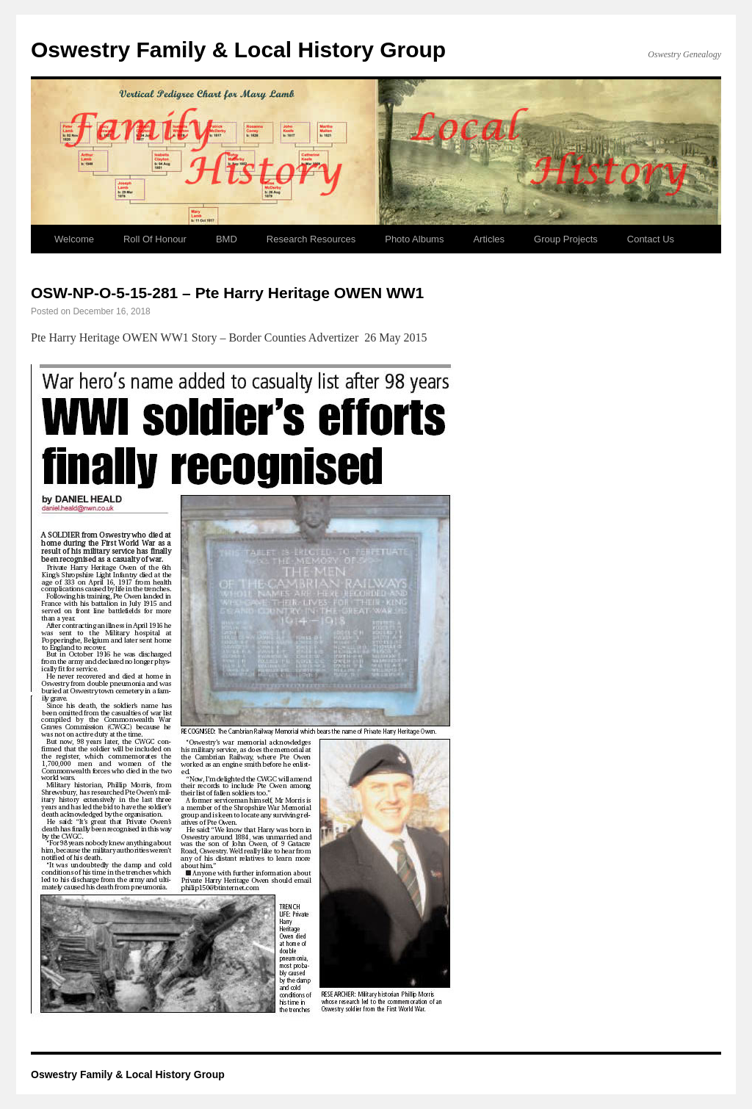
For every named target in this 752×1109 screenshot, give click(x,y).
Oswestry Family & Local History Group (238, 49)
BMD (226, 239)
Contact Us (650, 239)
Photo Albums (414, 239)
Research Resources (311, 239)
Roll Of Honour (155, 239)
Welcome (74, 239)
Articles (489, 239)
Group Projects (566, 239)
